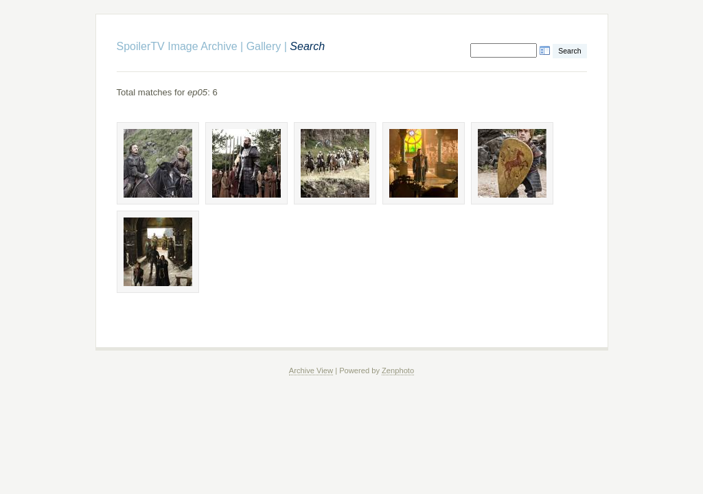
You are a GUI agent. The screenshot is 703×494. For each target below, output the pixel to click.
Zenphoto (398, 370)
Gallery (263, 46)
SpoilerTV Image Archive (177, 46)
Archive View (311, 370)
